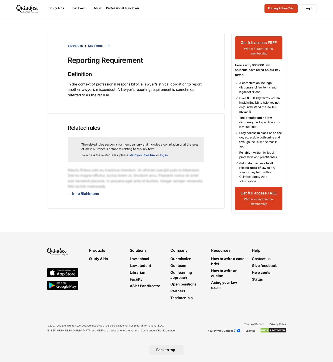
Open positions (183, 284)
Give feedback (264, 265)
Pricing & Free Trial (281, 8)
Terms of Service (254, 324)
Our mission (180, 259)
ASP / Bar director (145, 286)
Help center (262, 272)
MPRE (98, 8)
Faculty (136, 279)
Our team (178, 265)
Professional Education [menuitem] (124, 8)
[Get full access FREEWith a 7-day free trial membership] (258, 47)
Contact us (261, 259)
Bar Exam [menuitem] (81, 8)
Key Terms (95, 45)
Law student (140, 265)
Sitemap (250, 330)
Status (257, 279)
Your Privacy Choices (220, 330)
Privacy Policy (277, 324)
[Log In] (309, 8)
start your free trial (142, 155)
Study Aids (75, 45)
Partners (177, 291)
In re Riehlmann (85, 193)
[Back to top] (166, 350)
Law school (139, 259)
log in (164, 155)
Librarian (137, 272)
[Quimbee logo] (28, 8)
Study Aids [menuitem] (58, 8)
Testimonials (181, 298)
